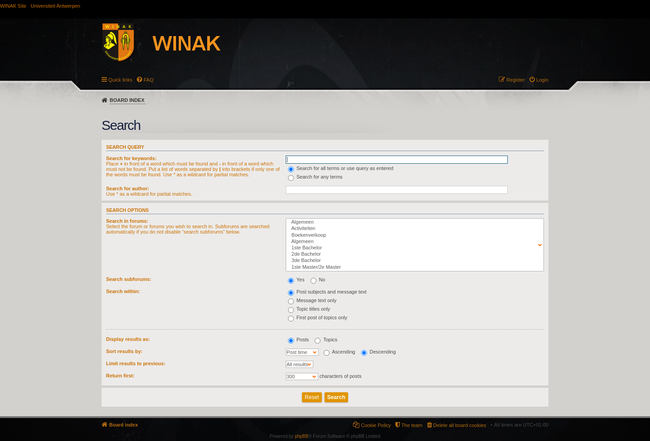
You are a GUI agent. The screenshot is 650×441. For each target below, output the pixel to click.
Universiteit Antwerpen (55, 6)
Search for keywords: (131, 158)
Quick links (120, 80)
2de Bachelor (413, 254)
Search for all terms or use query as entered (341, 168)
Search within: (123, 291)
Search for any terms (315, 176)
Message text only (312, 300)
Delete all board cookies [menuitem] (459, 425)
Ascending (339, 351)
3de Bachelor (413, 260)
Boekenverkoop (413, 235)
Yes (296, 279)
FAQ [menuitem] (148, 80)
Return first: (120, 375)
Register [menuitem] (515, 80)
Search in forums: (127, 221)
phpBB (301, 436)
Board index (127, 100)
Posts (298, 339)
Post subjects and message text (327, 291)
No (318, 279)
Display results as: (128, 339)
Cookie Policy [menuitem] (376, 425)
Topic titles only (309, 309)
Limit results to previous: (135, 363)
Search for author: (127, 188)
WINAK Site (13, 6)
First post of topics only (318, 317)
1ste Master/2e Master (413, 267)
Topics (326, 339)
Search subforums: (128, 279)
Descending (378, 351)
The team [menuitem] (411, 425)
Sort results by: (124, 351)
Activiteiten (413, 228)
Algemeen (413, 222)
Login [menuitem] (542, 80)
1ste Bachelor (413, 248)
